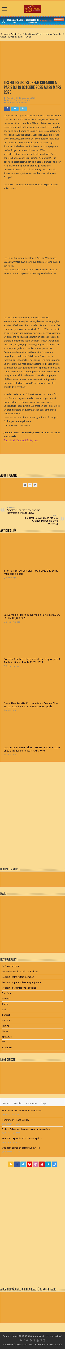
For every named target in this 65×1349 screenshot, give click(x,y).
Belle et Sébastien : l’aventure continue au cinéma (26, 1129)
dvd (4, 1009)
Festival (5, 1025)
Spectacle (26, 100)
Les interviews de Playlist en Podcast (20, 971)
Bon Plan (6, 993)
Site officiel (9, 440)
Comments (31, 1103)
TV (3, 1042)
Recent (6, 1103)
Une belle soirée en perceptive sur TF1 (21, 1147)
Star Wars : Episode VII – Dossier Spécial (22, 1138)
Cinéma (6, 998)
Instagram (32, 440)
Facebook (21, 440)
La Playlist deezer (10, 966)
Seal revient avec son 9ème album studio (22, 1110)
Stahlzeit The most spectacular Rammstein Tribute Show (25, 510)
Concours (7, 1020)
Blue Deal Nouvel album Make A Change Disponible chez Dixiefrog (40, 519)
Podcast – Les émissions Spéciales (19, 987)
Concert (17, 100)
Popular (18, 1103)
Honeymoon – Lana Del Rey (15, 1120)
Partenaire (7, 1047)
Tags (43, 1103)
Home (4, 34)
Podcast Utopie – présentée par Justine (21, 982)
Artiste (14, 34)
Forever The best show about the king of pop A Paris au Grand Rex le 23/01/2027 (32, 661)
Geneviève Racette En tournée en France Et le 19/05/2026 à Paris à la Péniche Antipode (31, 705)
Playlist (10, 98)
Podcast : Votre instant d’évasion (18, 977)
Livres (5, 1031)
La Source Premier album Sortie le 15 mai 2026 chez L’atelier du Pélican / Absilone (32, 749)
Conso (5, 1004)
